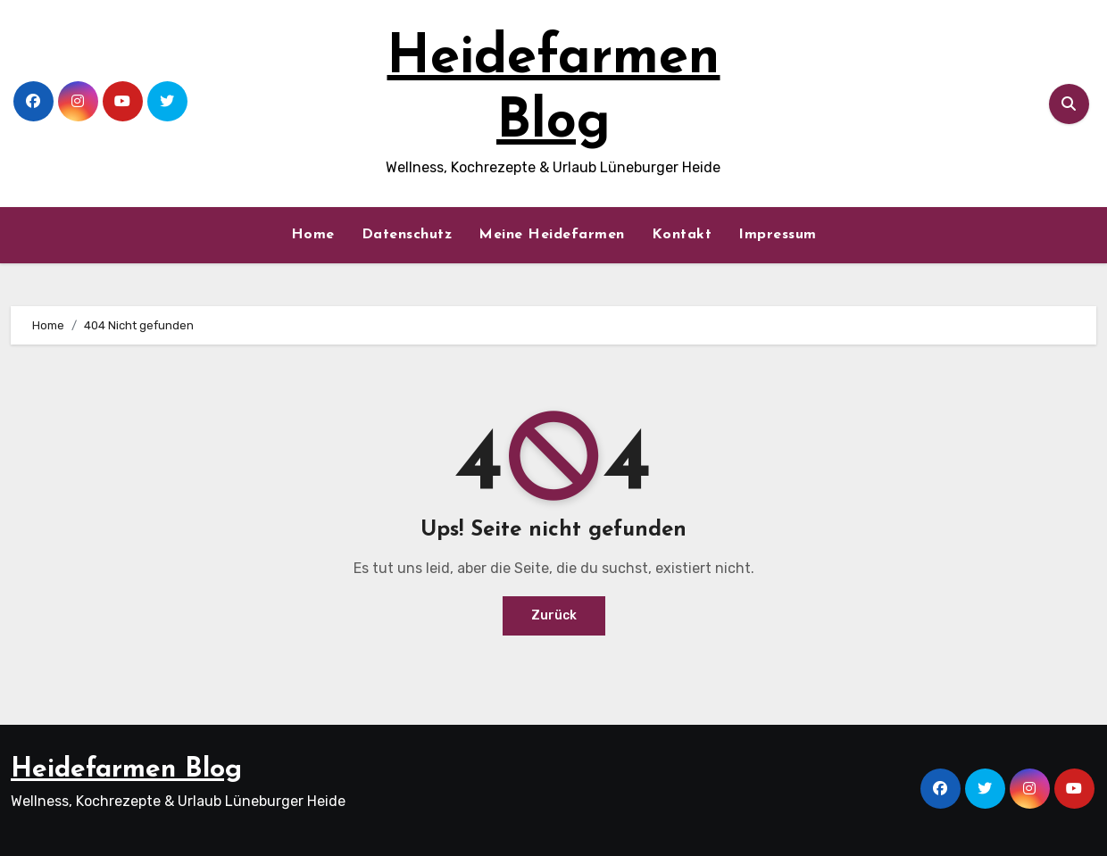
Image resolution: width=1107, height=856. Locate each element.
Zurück (554, 615)
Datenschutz (407, 235)
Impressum (777, 235)
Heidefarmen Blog (126, 770)
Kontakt (682, 235)
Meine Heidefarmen (552, 235)
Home (313, 235)
